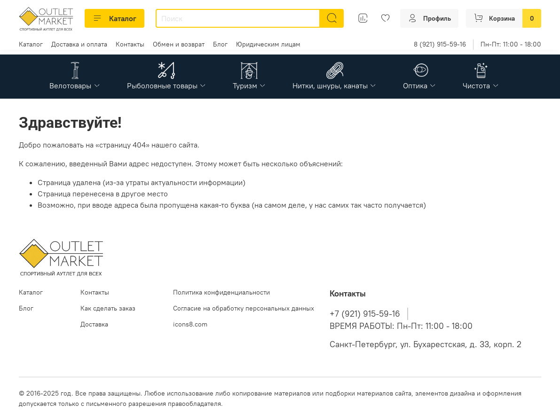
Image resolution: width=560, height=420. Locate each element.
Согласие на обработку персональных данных (243, 308)
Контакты (130, 44)
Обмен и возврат (179, 44)
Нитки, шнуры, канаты (334, 85)
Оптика (419, 85)
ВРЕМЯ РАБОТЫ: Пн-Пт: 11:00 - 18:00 (401, 326)
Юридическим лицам (268, 44)
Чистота (481, 85)
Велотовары (74, 85)
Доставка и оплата (79, 44)
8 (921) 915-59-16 (440, 44)
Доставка (94, 324)
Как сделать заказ (107, 308)
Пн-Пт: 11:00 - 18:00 (511, 44)
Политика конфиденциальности (221, 292)
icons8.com (190, 324)
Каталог (114, 18)
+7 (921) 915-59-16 (365, 314)
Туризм (249, 85)
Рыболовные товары (166, 85)
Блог (220, 44)
